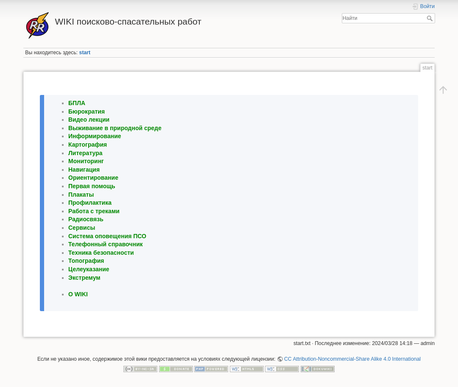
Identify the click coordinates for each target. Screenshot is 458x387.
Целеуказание (88, 269)
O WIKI (78, 294)
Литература (85, 153)
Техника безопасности (101, 252)
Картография (87, 144)
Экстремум (84, 277)
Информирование (94, 136)
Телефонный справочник (105, 244)
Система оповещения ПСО (107, 236)
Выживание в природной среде (115, 128)
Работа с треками (94, 211)
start (85, 53)
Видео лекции (88, 119)
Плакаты (81, 194)
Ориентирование (93, 177)
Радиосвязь (85, 219)
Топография (86, 260)
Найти (431, 18)
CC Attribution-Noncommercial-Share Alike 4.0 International (352, 359)
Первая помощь (91, 186)
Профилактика (90, 202)
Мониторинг (86, 161)
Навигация (84, 169)
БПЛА (76, 103)
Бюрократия (86, 111)
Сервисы (81, 227)
